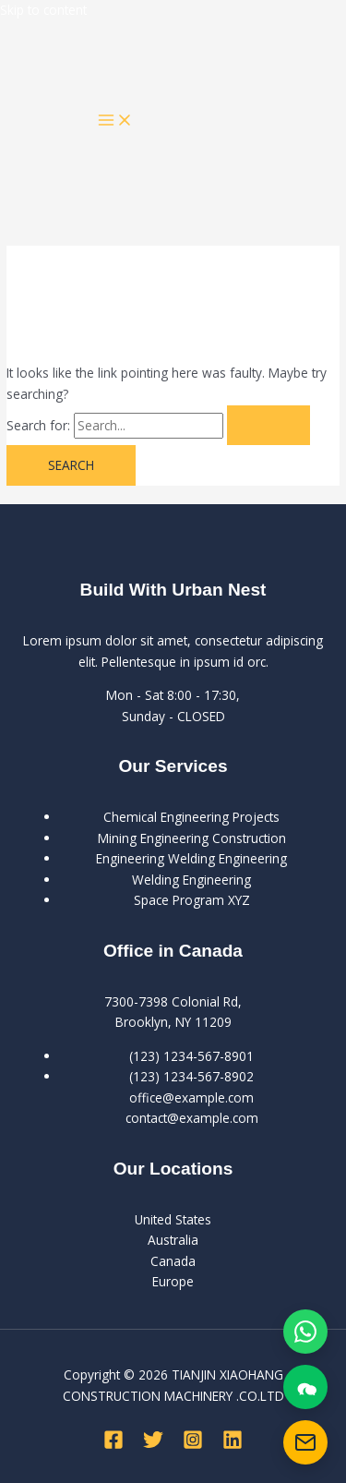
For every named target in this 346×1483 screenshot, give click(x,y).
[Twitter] (153, 1444)
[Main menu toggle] (115, 121)
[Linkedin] (232, 1444)
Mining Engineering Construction (192, 838)
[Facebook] (113, 1444)
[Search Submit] (268, 425)
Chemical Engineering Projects (191, 817)
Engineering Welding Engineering (191, 858)
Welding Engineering (191, 879)
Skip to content (43, 9)
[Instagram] (193, 1444)
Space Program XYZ (192, 900)
